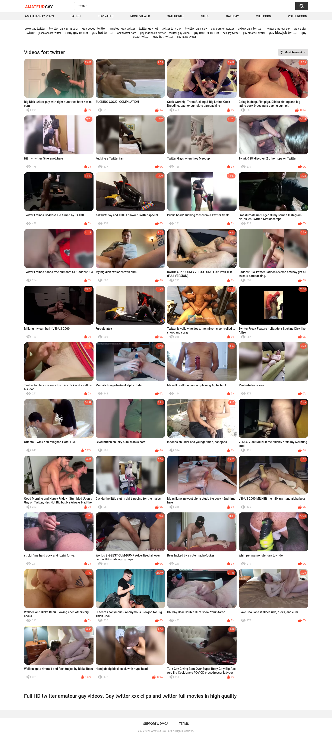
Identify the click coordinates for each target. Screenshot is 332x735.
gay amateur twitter (254, 33)
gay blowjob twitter (283, 33)
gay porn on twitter (222, 28)
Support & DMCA (155, 723)
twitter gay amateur (64, 28)
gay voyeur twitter (94, 28)
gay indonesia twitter (153, 33)
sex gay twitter (231, 33)
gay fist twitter (163, 37)
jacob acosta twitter (49, 33)
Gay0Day (232, 16)
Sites (205, 16)
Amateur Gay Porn (39, 16)
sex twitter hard (126, 33)
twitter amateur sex (278, 28)
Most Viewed (140, 16)
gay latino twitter (186, 36)
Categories (175, 16)
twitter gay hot (148, 28)
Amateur (39, 7)
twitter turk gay (171, 28)
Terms (184, 723)
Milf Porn (263, 16)
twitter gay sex (196, 28)
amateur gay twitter (122, 28)
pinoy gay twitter (76, 33)
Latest (75, 16)
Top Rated (106, 16)
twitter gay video (179, 33)
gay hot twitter (103, 33)
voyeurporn (297, 16)
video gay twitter (250, 28)
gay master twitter (206, 33)
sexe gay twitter (35, 28)
